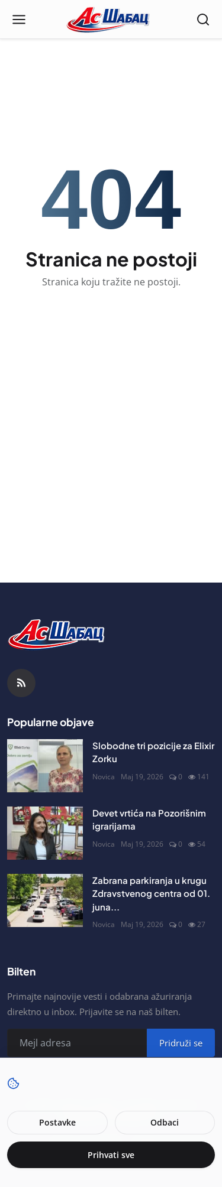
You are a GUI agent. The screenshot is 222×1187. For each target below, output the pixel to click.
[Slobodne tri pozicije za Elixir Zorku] (45, 765)
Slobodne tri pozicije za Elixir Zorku (153, 752)
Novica (103, 777)
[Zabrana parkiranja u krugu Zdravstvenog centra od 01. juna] (45, 900)
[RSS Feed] (21, 683)
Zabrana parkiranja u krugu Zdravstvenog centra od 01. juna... (151, 893)
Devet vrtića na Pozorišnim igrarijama (149, 819)
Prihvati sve (111, 1154)
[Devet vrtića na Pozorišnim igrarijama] (45, 833)
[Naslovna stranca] (111, 19)
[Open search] (203, 19)
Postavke (57, 1122)
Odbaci (164, 1122)
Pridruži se (180, 1043)
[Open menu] (19, 19)
